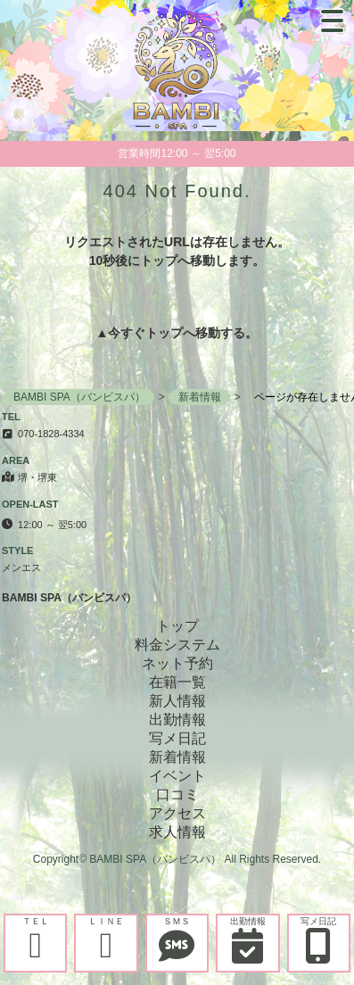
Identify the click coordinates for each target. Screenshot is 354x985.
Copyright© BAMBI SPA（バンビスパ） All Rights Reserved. (177, 859)
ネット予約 (177, 663)
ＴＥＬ (35, 940)
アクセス (177, 813)
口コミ (177, 794)
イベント (177, 775)
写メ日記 (319, 940)
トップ (164, 333)
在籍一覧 (177, 682)
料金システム (177, 644)
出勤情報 (247, 940)
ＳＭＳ (177, 940)
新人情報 (177, 700)
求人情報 (177, 832)
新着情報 (177, 757)
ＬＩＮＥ (106, 940)
